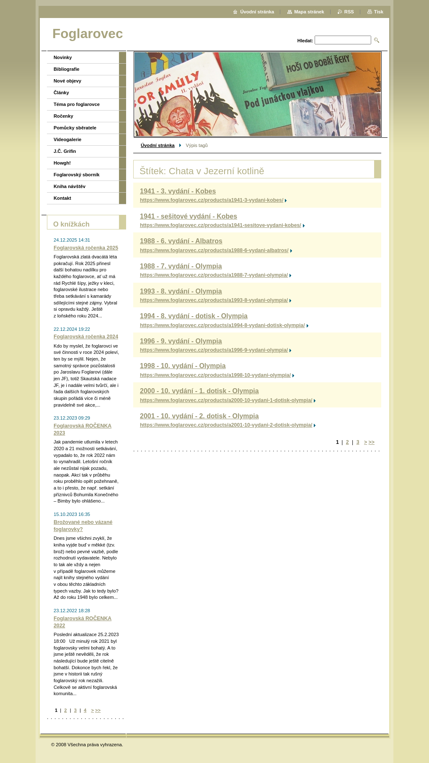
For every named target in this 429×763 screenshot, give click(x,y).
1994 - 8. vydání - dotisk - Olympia (194, 316)
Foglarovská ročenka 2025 (86, 248)
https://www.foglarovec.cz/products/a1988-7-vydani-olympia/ (214, 275)
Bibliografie (67, 69)
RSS (349, 11)
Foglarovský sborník (76, 174)
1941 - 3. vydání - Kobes (178, 191)
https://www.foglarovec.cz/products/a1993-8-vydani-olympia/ (214, 300)
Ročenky (63, 116)
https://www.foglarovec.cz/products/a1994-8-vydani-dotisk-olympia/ (222, 325)
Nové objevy (67, 80)
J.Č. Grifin (65, 151)
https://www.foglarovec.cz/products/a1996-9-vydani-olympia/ (214, 350)
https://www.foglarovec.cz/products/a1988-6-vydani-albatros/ (214, 250)
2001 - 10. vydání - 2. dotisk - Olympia (199, 416)
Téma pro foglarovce (77, 104)
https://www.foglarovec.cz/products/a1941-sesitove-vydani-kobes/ (220, 225)
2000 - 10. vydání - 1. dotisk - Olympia (199, 390)
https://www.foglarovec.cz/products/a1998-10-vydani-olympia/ (215, 375)
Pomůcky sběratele (75, 127)
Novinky (63, 57)
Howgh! (62, 162)
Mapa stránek (309, 11)
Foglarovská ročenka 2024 (86, 337)
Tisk (378, 11)
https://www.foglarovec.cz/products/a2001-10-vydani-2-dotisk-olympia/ (226, 425)
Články (61, 92)
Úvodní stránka (158, 145)
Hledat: (305, 40)
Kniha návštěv (69, 186)
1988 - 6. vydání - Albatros (181, 241)
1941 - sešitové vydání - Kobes (188, 216)
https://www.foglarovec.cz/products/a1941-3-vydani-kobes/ (211, 200)
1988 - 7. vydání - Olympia (181, 266)
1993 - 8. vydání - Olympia (181, 291)
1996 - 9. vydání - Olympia (181, 341)
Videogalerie (67, 139)
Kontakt (62, 198)
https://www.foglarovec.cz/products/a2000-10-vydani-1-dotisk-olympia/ (226, 400)
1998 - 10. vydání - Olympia (183, 365)
